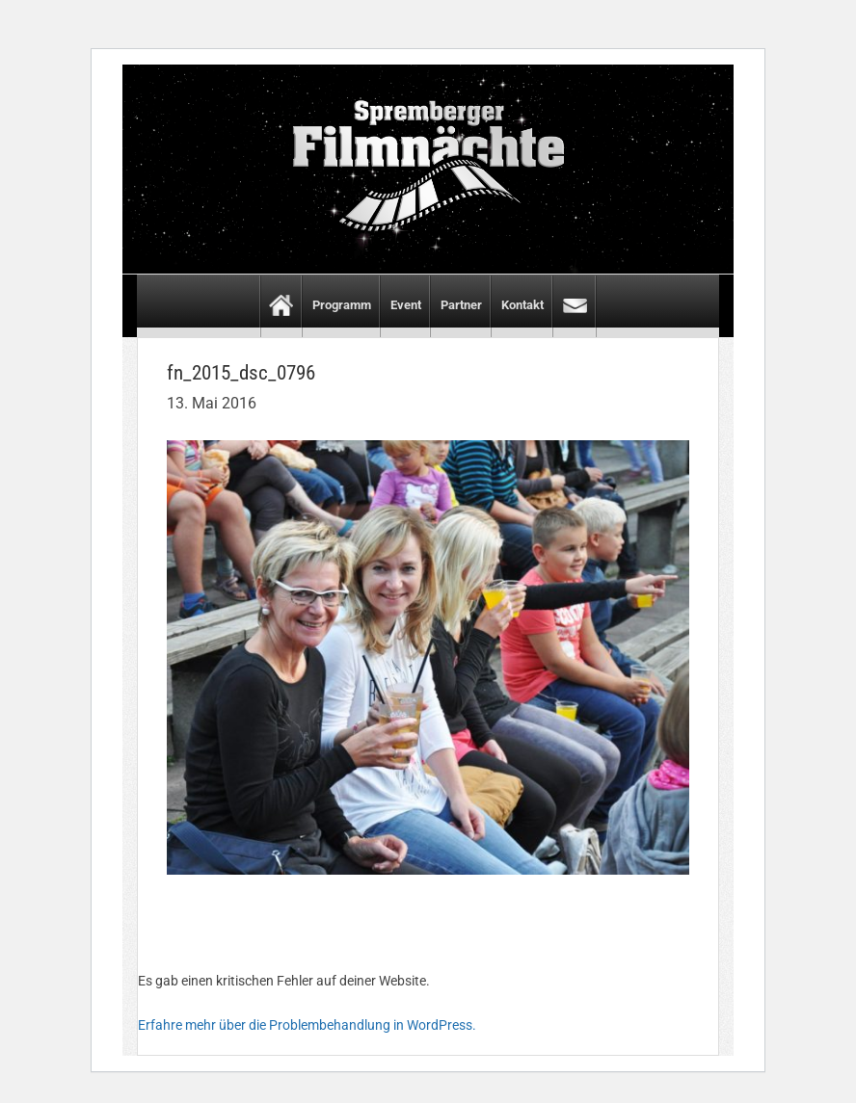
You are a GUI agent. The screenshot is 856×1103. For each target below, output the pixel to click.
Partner (461, 305)
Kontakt (522, 305)
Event (405, 305)
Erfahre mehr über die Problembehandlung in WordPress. (307, 1025)
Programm (341, 305)
